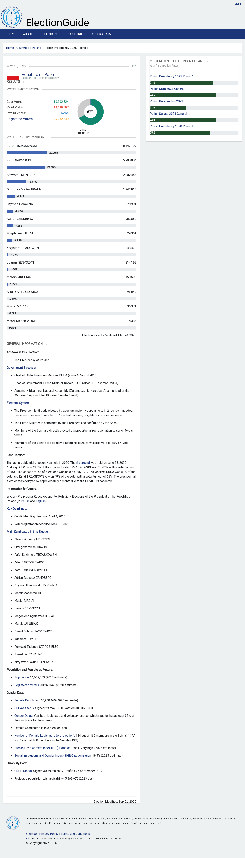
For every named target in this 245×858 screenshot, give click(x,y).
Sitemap (31, 834)
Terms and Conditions (75, 834)
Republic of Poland (40, 74)
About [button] (28, 34)
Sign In (238, 3)
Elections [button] (50, 34)
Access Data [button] (101, 34)
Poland (36, 48)
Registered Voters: (20, 119)
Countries (76, 34)
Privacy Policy (48, 834)
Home (11, 34)
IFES (28, 838)
